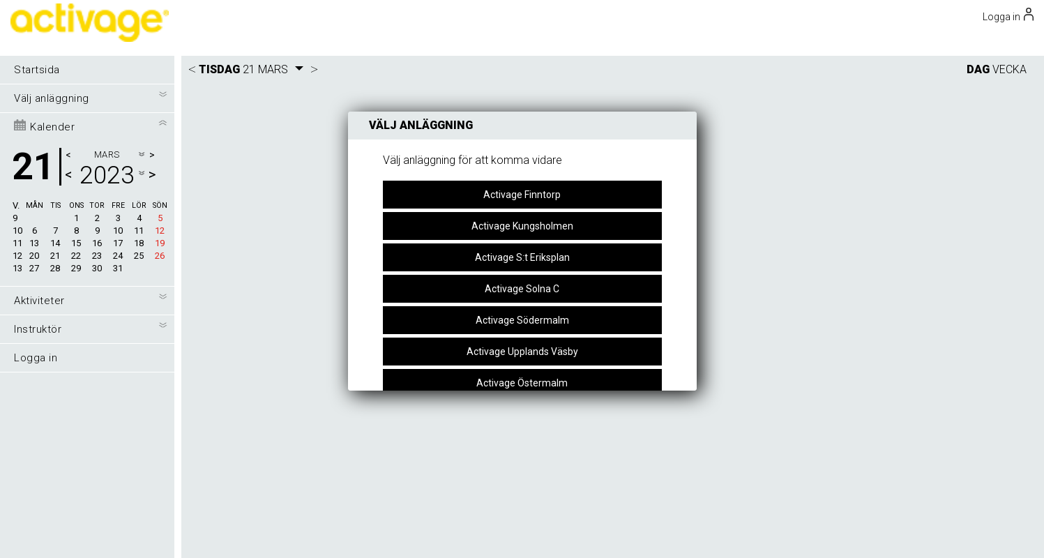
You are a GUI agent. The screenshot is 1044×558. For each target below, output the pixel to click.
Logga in (35, 358)
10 (17, 230)
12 (17, 255)
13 (17, 268)
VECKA (1009, 69)
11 (17, 243)
